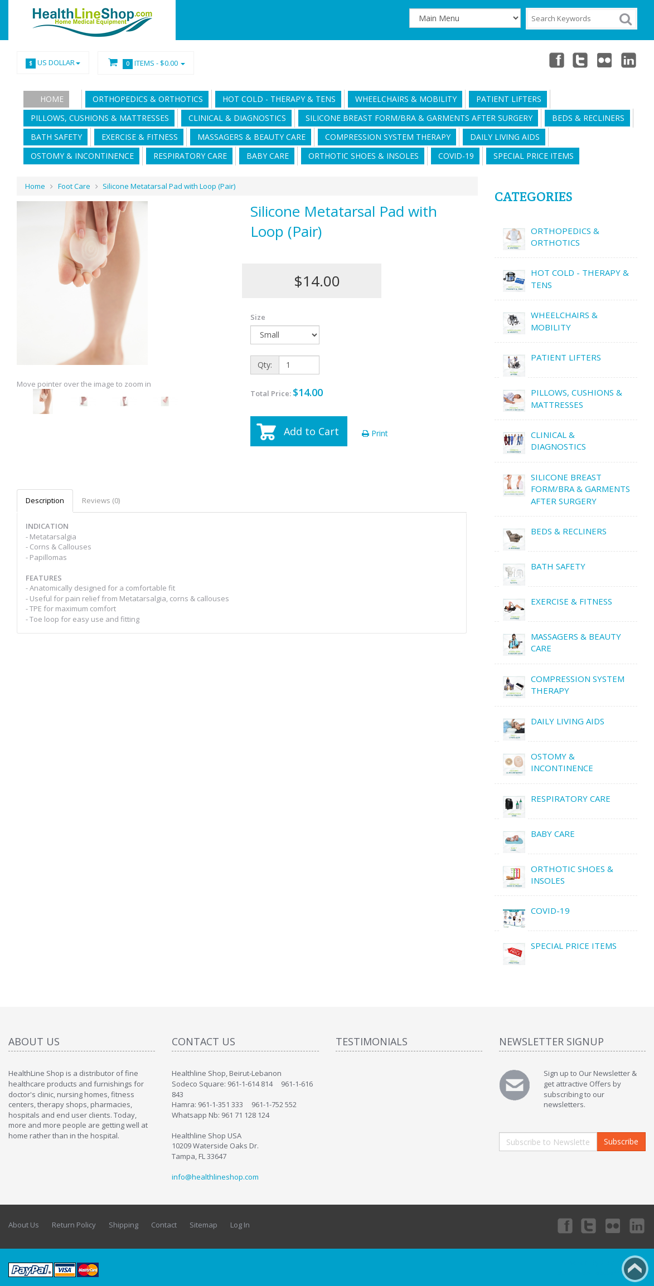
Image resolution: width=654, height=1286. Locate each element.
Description (45, 500)
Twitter (580, 59)
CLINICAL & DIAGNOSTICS (235, 118)
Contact (164, 1225)
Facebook (556, 59)
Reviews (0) (101, 500)
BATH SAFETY (54, 136)
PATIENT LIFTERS (506, 99)
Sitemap (203, 1225)
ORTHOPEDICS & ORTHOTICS (145, 99)
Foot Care (74, 186)
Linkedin (629, 59)
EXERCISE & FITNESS (137, 136)
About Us (23, 1225)
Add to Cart (311, 431)
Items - (145, 63)
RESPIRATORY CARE (188, 155)
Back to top (635, 1269)
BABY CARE (265, 155)
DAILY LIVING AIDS (503, 136)
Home (52, 99)
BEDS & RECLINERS (586, 118)
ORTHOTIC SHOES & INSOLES (361, 155)
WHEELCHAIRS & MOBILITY (404, 99)
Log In (240, 1225)
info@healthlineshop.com (215, 1177)
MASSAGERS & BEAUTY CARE (249, 136)
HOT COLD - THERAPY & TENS (277, 99)
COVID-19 (454, 155)
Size (257, 317)
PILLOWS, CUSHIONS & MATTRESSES (97, 118)
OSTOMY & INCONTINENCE (80, 155)
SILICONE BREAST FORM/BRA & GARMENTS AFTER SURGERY (416, 118)
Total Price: (286, 392)
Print (375, 433)
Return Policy (74, 1225)
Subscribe (621, 1141)
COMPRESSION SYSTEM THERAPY (385, 136)
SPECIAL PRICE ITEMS (531, 155)
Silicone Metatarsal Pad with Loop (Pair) (169, 186)
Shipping (123, 1225)
